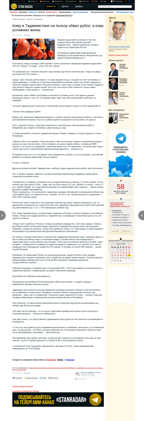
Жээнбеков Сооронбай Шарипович (123, 80)
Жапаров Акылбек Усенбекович (123, 66)
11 (126, 252)
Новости (29, 19)
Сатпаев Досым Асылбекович (124, 94)
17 (123, 255)
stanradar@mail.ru (64, 15)
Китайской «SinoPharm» (120, 217)
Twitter (60, 360)
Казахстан (34, 1)
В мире (104, 1)
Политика (13, 12)
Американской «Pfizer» (120, 220)
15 (118, 255)
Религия (41, 12)
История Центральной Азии (102, 12)
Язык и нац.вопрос (80, 12)
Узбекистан (85, 1)
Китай (95, 1)
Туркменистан (72, 1)
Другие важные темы (125, 12)
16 (121, 255)
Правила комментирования (22, 386)
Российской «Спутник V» (121, 215)
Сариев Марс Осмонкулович (119, 47)
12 (129, 252)
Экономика (23, 12)
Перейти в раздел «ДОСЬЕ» (118, 55)
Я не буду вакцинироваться (121, 225)
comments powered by (25, 391)
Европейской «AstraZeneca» (117, 211)
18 (126, 255)
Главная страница (18, 19)
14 (115, 255)
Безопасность (51, 12)
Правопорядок (65, 12)
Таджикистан (58, 1)
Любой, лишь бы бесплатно (122, 223)
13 (112, 255)
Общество (33, 12)
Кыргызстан (46, 1)
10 (123, 252)
